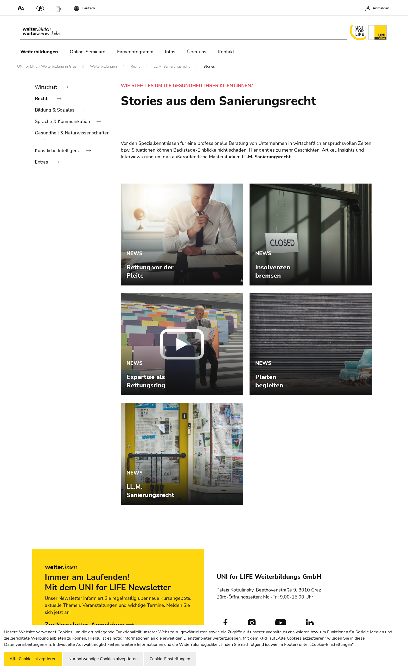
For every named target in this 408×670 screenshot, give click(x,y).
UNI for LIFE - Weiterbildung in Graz (47, 66)
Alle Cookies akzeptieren (33, 659)
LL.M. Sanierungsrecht (172, 66)
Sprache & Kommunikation (63, 121)
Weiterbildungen (39, 52)
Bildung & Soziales (55, 110)
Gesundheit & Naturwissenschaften (72, 133)
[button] (21, 8)
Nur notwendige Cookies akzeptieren (103, 659)
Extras (42, 162)
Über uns (196, 52)
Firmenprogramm (135, 52)
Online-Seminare (87, 52)
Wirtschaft (46, 87)
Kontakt (226, 52)
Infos (170, 52)
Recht (136, 66)
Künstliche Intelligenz (58, 150)
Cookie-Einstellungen (170, 659)
